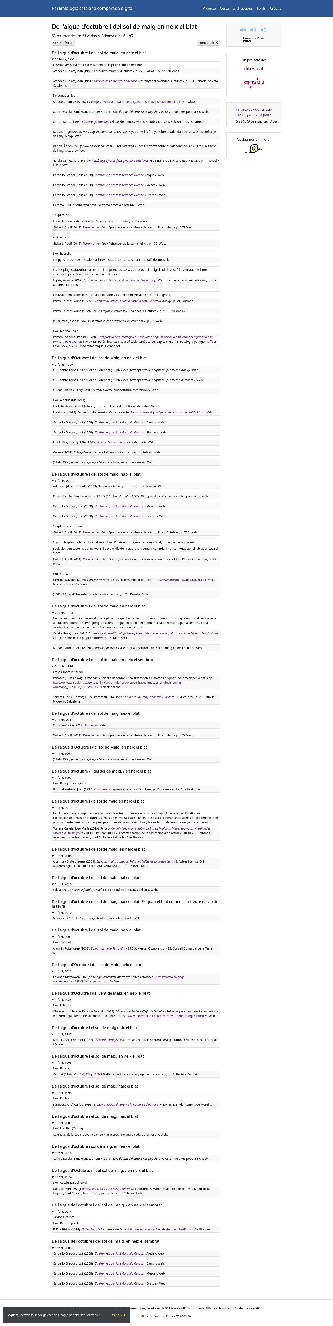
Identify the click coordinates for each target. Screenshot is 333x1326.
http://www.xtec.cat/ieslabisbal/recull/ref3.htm (160, 1229)
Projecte (209, 8)
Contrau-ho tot (63, 43)
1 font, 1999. (63, 754)
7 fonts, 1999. (64, 364)
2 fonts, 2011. (64, 720)
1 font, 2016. (63, 1153)
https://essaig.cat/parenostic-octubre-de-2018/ (167, 412)
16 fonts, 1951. (65, 59)
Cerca (224, 8)
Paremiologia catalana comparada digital (92, 8)
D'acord (118, 1315)
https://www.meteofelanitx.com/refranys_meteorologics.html (160, 1016)
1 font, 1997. (63, 778)
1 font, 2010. (63, 884)
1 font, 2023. (63, 971)
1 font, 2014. (63, 1211)
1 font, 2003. (63, 937)
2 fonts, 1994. (64, 666)
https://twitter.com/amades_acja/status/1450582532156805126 (136, 102)
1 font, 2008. (63, 856)
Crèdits (275, 8)
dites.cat (254, 68)
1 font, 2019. (63, 808)
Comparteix (208, 43)
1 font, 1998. (63, 1093)
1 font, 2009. (63, 1123)
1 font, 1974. (63, 1177)
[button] (243, 29)
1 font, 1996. (63, 1063)
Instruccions (243, 8)
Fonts (261, 8)
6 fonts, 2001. (64, 481)
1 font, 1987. (63, 1034)
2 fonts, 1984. (64, 613)
